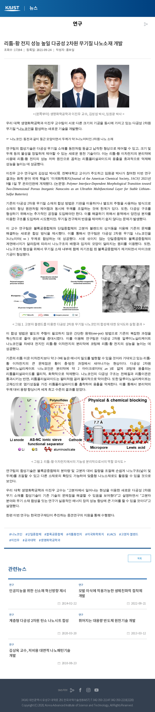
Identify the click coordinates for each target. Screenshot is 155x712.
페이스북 (80, 690)
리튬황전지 (75, 534)
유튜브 (96, 690)
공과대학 (30, 540)
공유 (146, 24)
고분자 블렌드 (129, 534)
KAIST (13, 9)
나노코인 (16, 534)
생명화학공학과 (50, 540)
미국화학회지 (95, 534)
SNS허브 (63, 690)
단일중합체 (34, 534)
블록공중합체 (54, 534)
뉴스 (33, 8)
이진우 (15, 540)
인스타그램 (88, 690)
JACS (112, 534)
